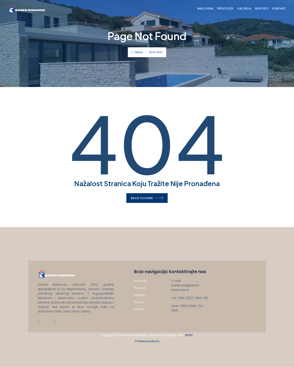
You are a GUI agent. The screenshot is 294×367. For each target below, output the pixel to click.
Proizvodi (225, 8)
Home (137, 52)
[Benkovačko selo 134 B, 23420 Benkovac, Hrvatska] (230, 293)
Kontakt (279, 8)
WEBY (189, 335)
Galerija (244, 8)
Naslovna (205, 8)
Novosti (261, 8)
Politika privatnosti (147, 341)
